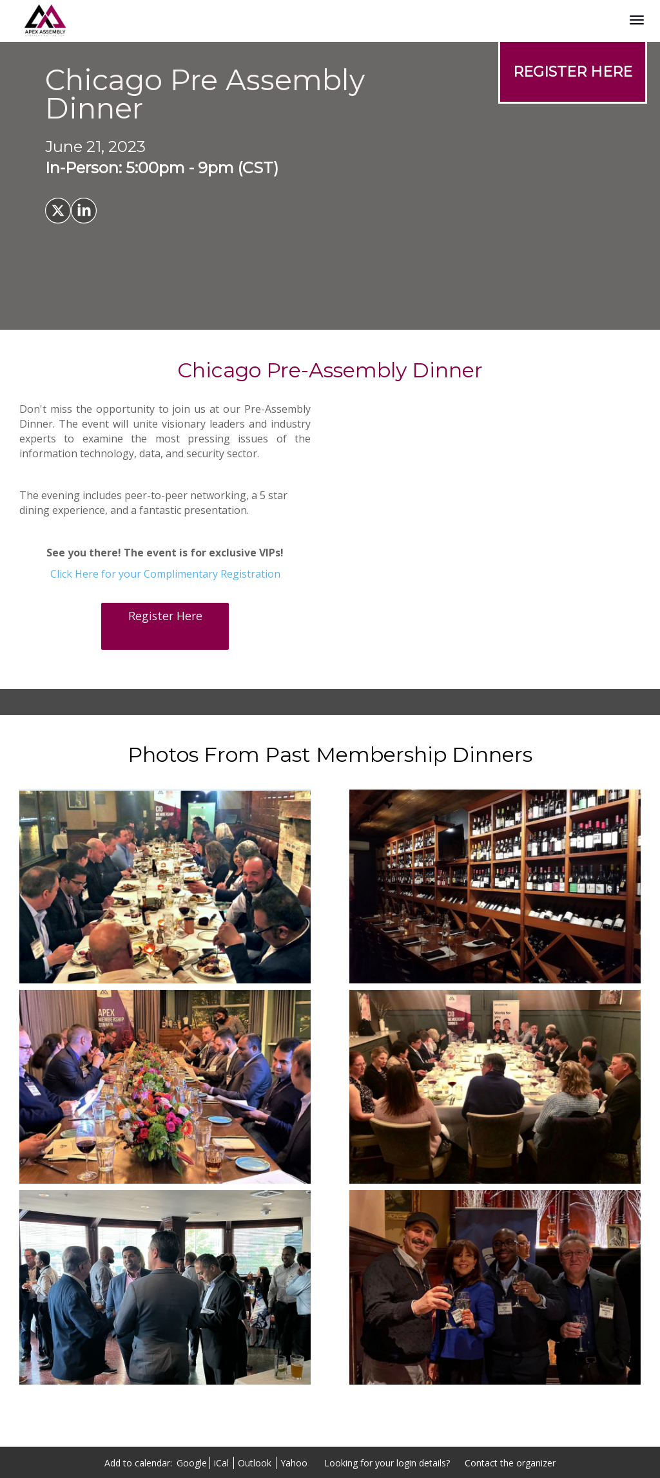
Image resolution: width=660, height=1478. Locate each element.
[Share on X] (58, 210)
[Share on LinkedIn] (84, 210)
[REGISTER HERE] (572, 71)
